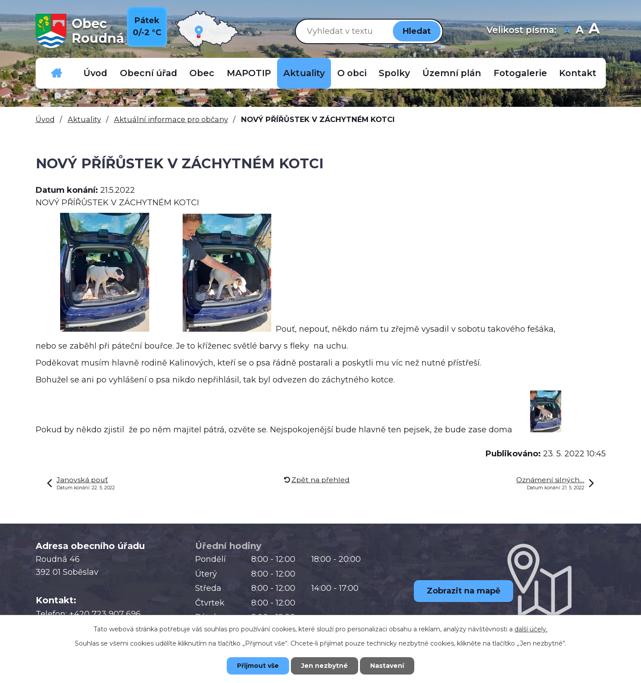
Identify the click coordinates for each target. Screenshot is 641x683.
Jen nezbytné (324, 666)
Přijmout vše (258, 666)
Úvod (95, 73)
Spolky (394, 73)
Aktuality (304, 73)
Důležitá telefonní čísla (57, 73)
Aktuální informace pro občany (171, 119)
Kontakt (577, 73)
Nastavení (387, 666)
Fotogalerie (520, 73)
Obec (201, 73)
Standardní (579, 31)
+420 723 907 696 (105, 614)
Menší (567, 31)
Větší (594, 31)
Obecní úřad (148, 73)
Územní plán (451, 73)
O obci (352, 73)
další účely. (530, 629)
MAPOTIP (249, 73)
